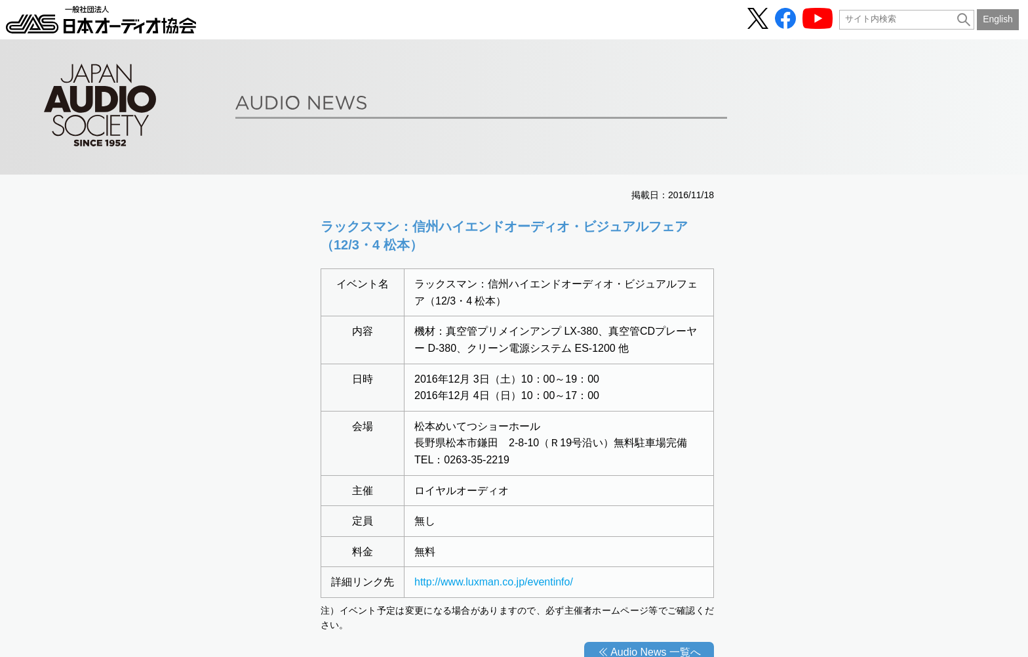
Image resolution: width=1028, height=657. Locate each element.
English (998, 19)
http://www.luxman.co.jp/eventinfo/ (493, 581)
